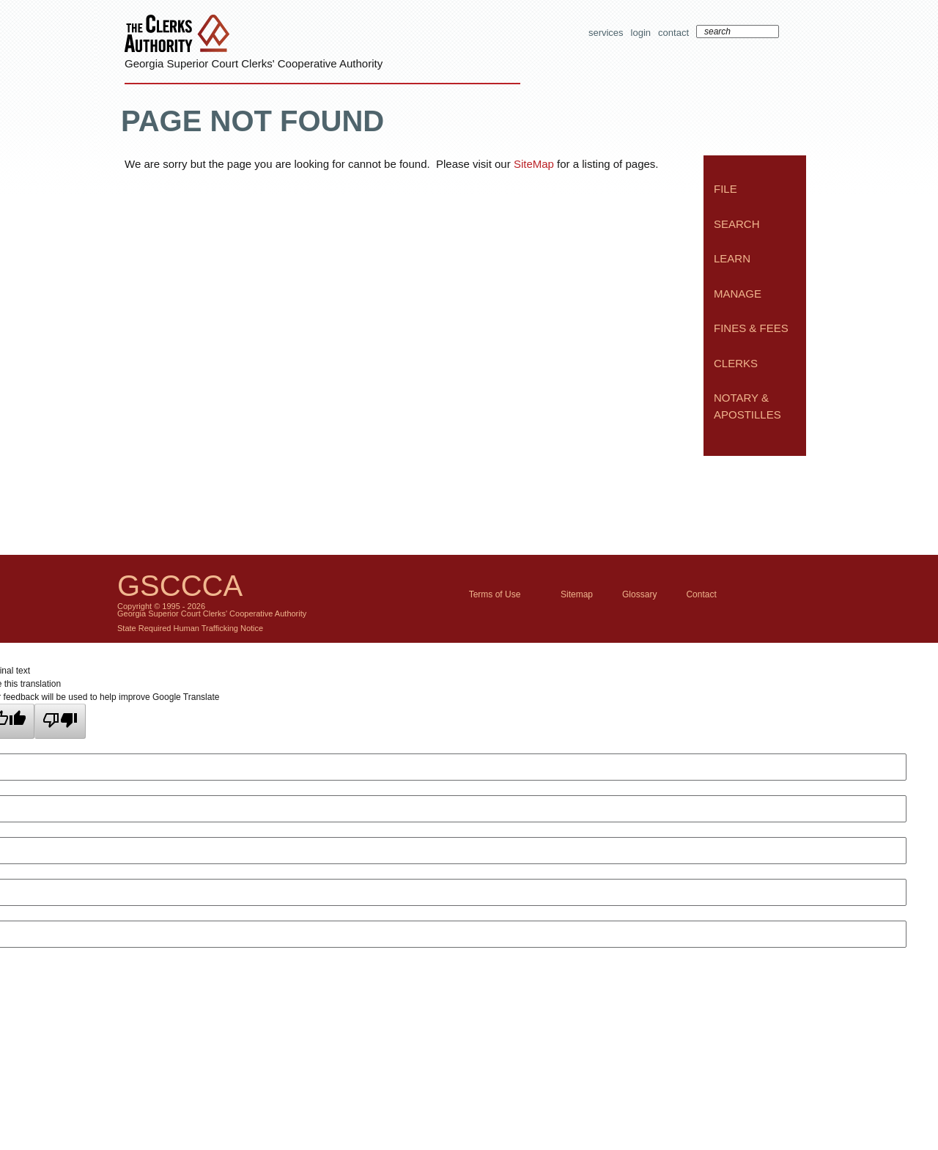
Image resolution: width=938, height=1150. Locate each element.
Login (641, 32)
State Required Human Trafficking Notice (190, 628)
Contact (673, 32)
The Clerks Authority (180, 35)
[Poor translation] (60, 721)
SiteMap (534, 164)
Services (606, 32)
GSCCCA (180, 586)
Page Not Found (252, 121)
